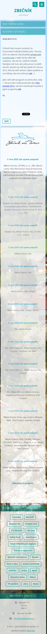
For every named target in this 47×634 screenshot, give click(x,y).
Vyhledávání (35, 4)
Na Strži (30, 517)
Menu (41, 4)
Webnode (31, 630)
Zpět (6, 121)
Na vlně (31, 530)
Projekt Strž (31, 523)
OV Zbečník (16, 530)
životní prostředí (31, 563)
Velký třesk (15, 537)
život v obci (12, 563)
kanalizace (31, 537)
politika (12, 570)
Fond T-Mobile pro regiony (23, 543)
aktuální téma (17, 577)
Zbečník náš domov (17, 557)
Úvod (5, 24)
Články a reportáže (23, 550)
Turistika (16, 517)
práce (24, 570)
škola (35, 583)
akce (25, 583)
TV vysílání (13, 583)
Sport (34, 570)
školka (35, 557)
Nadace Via (14, 523)
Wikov (33, 577)
